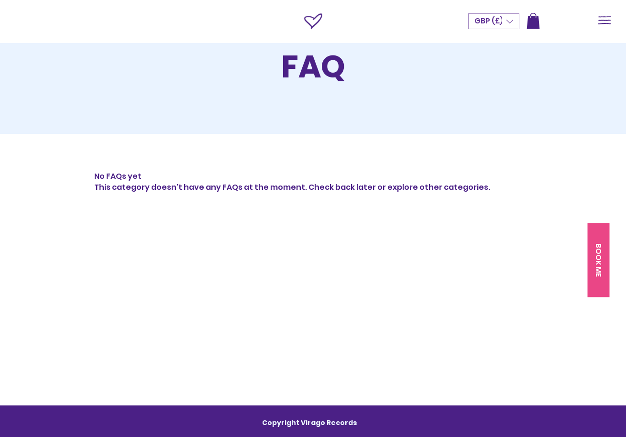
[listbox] (493, 21)
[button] (604, 20)
